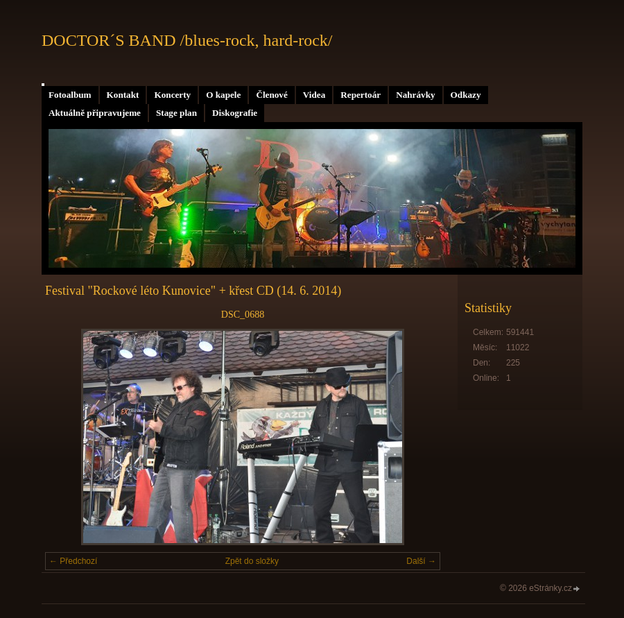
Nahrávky (415, 94)
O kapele (223, 94)
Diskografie (234, 113)
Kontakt (123, 94)
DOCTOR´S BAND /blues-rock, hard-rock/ (187, 40)
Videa (314, 94)
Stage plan (176, 113)
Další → (421, 561)
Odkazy (466, 94)
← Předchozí (73, 561)
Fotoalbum (70, 94)
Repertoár (360, 94)
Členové (271, 94)
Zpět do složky (252, 561)
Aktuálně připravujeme (95, 113)
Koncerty (172, 94)
